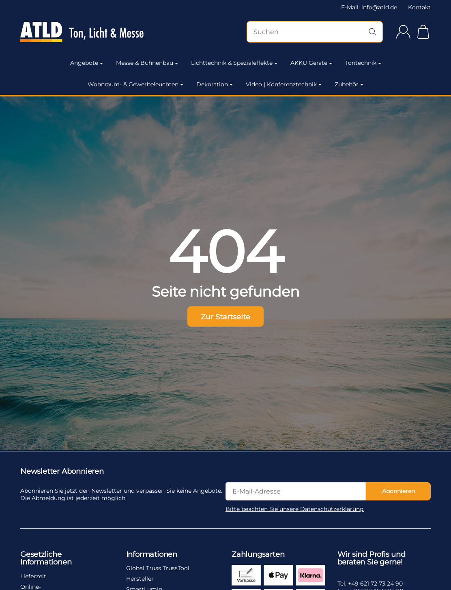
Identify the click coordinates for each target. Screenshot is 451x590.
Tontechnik (363, 62)
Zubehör (349, 84)
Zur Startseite (225, 316)
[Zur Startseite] (82, 32)
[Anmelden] (403, 31)
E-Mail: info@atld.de (369, 7)
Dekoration (214, 84)
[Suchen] (315, 32)
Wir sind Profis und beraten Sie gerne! (371, 559)
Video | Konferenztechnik (284, 84)
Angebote (86, 62)
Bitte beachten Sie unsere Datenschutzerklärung (295, 509)
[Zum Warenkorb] (423, 31)
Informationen (151, 555)
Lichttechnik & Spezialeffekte (234, 62)
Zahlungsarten (258, 555)
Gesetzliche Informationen (45, 559)
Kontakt (419, 7)
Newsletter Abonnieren (62, 472)
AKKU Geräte (311, 62)
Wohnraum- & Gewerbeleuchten (135, 84)
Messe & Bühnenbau (147, 62)
